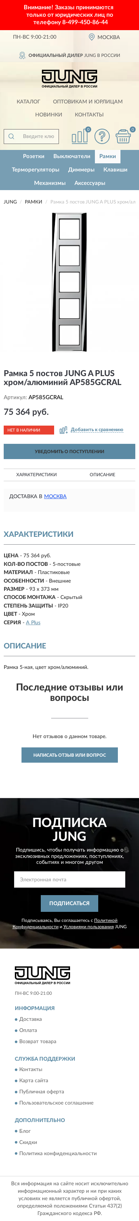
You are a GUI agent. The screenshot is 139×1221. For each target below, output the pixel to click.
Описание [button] (102, 474)
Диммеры (81, 170)
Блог (25, 1131)
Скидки (28, 1142)
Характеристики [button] (36, 474)
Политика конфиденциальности (58, 1153)
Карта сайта (33, 1081)
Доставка (30, 1019)
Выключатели (71, 156)
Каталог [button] (28, 102)
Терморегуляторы (35, 170)
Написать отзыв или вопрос (69, 755)
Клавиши (115, 170)
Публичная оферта (41, 1092)
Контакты (89, 115)
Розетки (33, 156)
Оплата (28, 1030)
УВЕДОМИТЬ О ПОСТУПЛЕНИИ (69, 451)
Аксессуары (90, 183)
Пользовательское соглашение (56, 1103)
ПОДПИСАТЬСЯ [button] (69, 903)
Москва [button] (55, 496)
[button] (102, 136)
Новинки (48, 115)
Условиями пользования (88, 926)
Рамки (107, 156)
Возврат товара (37, 1041)
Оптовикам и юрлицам (88, 102)
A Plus (33, 622)
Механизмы (50, 183)
